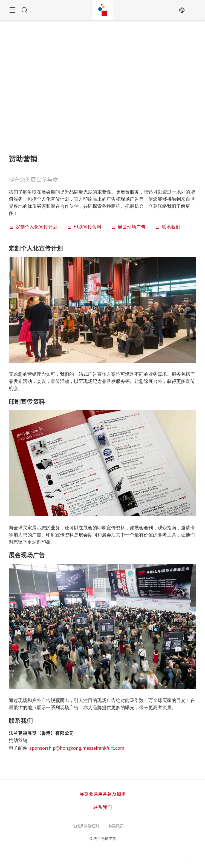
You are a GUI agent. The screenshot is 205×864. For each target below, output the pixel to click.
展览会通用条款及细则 (102, 794)
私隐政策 (116, 825)
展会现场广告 (132, 226)
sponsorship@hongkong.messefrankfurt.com (77, 747)
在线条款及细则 (85, 825)
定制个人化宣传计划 (36, 226)
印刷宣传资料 (88, 226)
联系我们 (171, 226)
